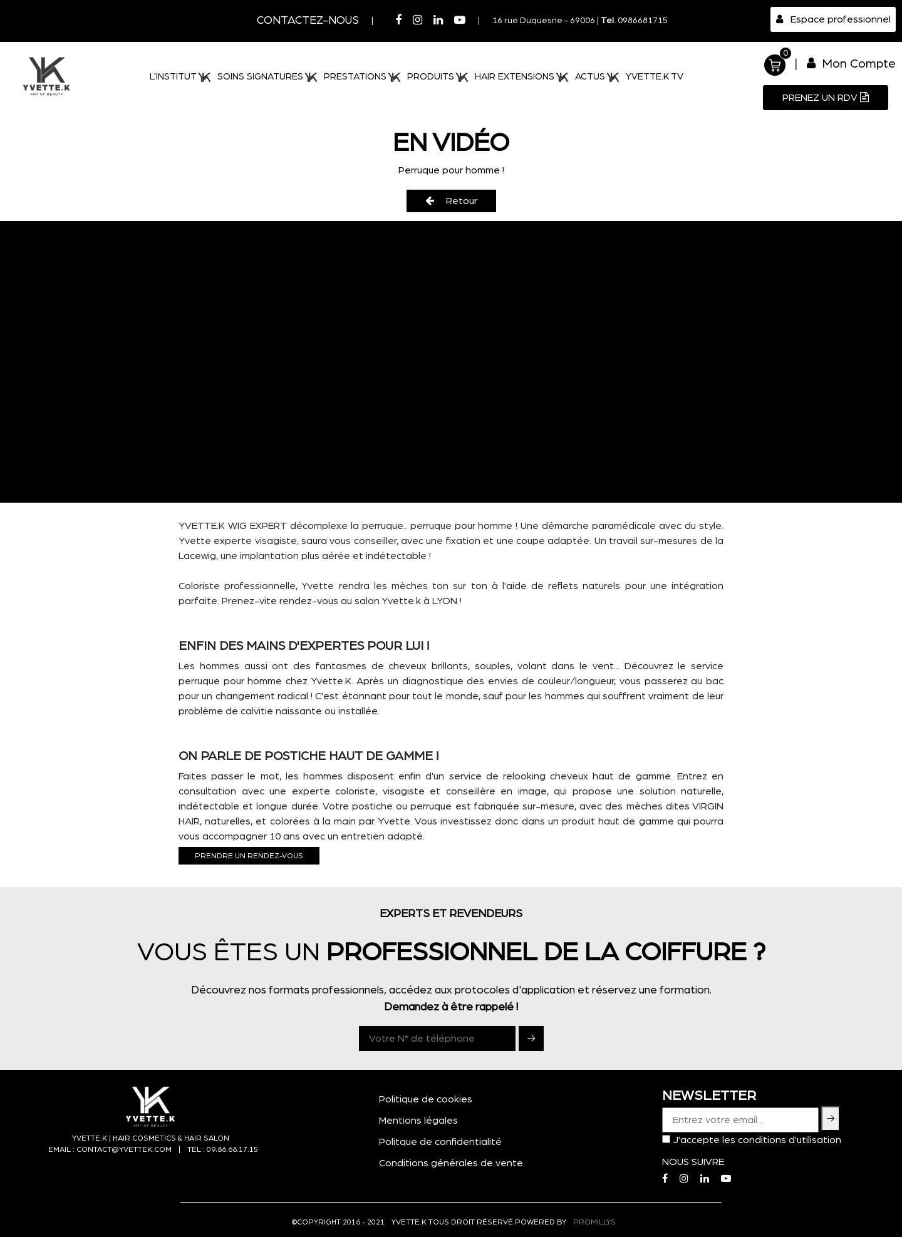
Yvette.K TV (654, 76)
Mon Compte (851, 63)
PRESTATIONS (362, 77)
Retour (451, 200)
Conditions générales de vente (451, 1163)
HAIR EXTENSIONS (522, 77)
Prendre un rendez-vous (249, 856)
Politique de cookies (425, 1099)
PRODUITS (438, 77)
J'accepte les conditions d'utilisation (757, 1140)
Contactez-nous (308, 20)
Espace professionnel (833, 19)
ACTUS (597, 77)
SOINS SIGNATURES (267, 77)
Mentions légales (418, 1121)
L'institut (180, 77)
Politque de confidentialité (440, 1142)
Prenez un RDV (825, 97)
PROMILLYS (594, 1222)
